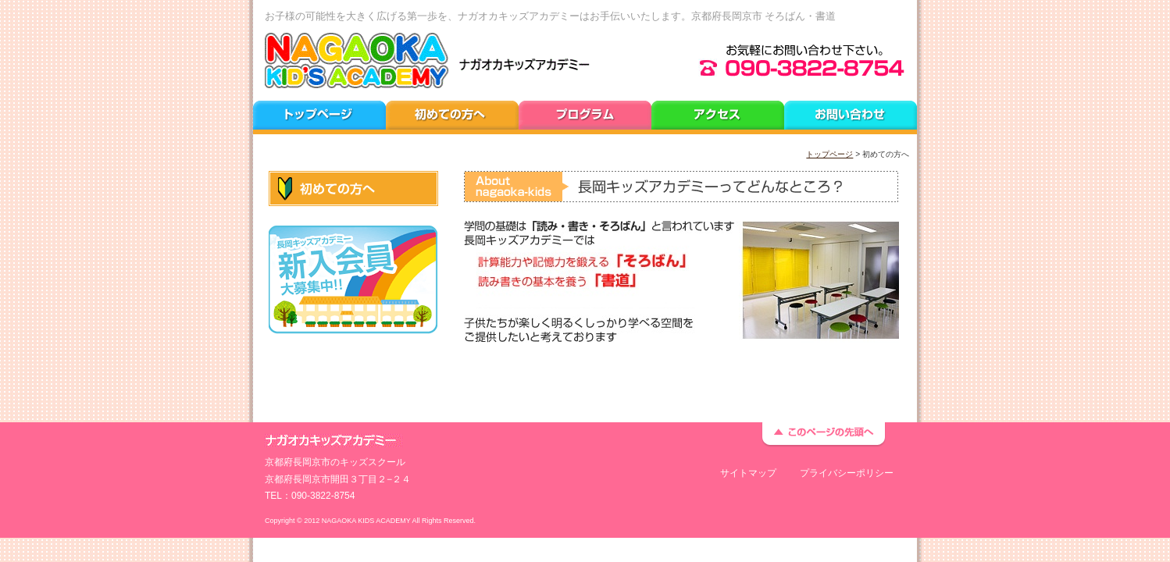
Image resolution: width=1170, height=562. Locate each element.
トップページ (829, 154)
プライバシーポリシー (847, 473)
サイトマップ (748, 473)
